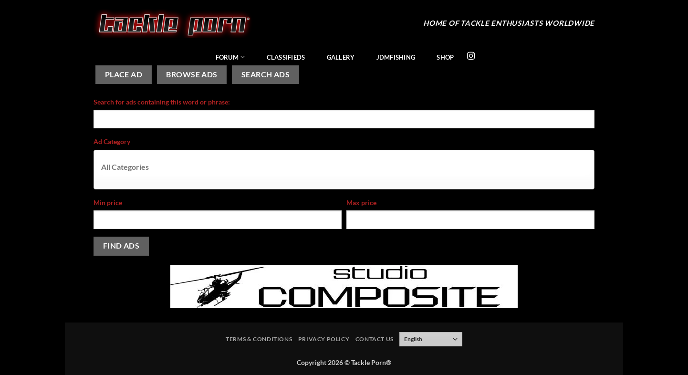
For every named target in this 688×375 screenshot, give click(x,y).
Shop (445, 57)
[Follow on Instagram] (471, 56)
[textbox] (346, 166)
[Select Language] (430, 339)
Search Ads (265, 74)
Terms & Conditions (259, 339)
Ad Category (112, 141)
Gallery (341, 57)
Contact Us (374, 339)
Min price (108, 202)
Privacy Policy (324, 339)
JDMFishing (396, 57)
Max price (361, 202)
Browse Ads (192, 74)
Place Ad (124, 74)
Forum (230, 57)
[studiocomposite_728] (344, 285)
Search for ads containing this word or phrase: (162, 102)
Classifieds (286, 57)
